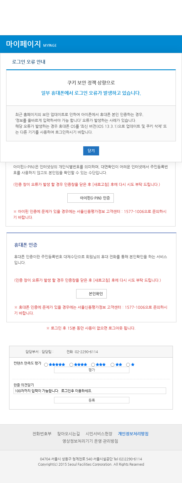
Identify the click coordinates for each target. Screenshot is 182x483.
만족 (81, 364)
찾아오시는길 (68, 433)
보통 (102, 364)
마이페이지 (31, 44)
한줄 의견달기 (24, 385)
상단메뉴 (9, 24)
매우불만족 (133, 364)
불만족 (119, 364)
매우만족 (57, 364)
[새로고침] (100, 184)
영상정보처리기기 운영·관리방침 (90, 441)
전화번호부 (41, 433)
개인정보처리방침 (133, 433)
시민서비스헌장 (99, 433)
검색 (172, 24)
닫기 (91, 150)
